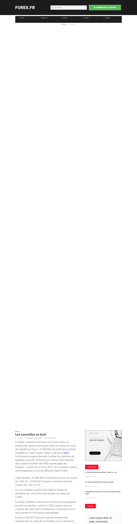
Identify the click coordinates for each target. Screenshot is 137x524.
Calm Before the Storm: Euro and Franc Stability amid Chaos (102, 493)
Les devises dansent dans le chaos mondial (99, 482)
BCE (66, 452)
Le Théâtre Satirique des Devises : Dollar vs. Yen (101, 472)
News (17, 432)
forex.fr (25, 7)
